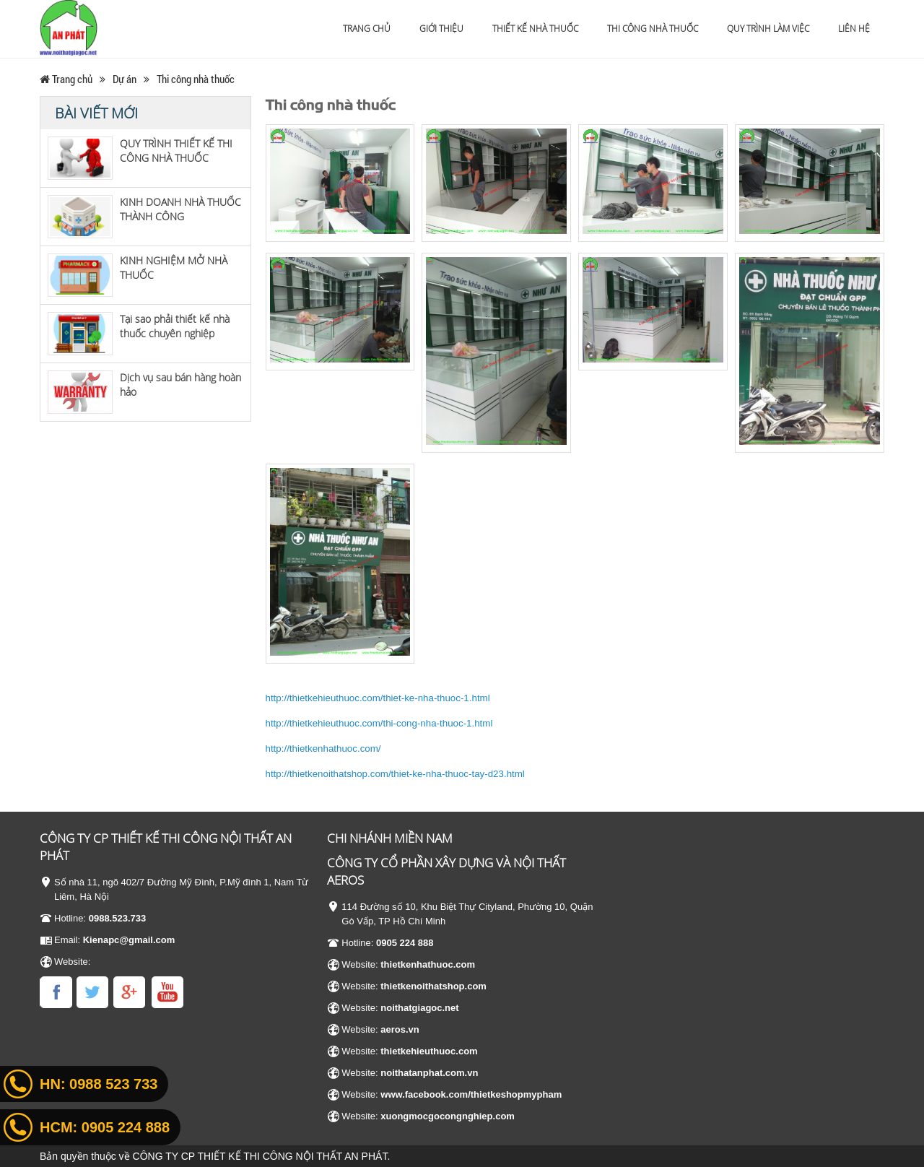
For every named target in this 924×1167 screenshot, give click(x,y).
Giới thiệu (441, 28)
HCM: (105, 1127)
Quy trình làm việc (768, 28)
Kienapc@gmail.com (129, 939)
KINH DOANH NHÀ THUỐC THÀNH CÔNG (180, 209)
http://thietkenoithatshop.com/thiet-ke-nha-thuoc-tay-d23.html (395, 773)
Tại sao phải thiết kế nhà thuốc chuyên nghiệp (175, 326)
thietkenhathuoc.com (427, 964)
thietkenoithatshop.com (433, 986)
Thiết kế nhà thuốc (535, 28)
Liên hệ (854, 28)
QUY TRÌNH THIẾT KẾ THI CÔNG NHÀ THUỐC (176, 150)
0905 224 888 (405, 942)
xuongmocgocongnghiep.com (447, 1116)
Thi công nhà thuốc (652, 28)
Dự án (124, 78)
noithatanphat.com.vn (429, 1072)
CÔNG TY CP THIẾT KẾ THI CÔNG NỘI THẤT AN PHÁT (260, 1156)
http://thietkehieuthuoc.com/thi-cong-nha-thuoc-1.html (379, 723)
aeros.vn (399, 1029)
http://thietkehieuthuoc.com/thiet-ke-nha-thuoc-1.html (378, 698)
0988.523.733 (118, 918)
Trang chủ (367, 28)
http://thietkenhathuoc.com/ (323, 748)
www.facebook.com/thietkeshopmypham (471, 1094)
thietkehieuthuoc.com (428, 1051)
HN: (98, 1084)
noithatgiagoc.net (419, 1007)
